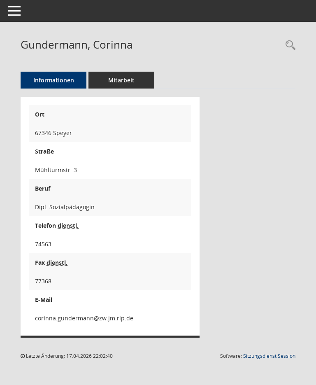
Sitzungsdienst (269, 355)
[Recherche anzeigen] (288, 45)
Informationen (53, 80)
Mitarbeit (121, 80)
